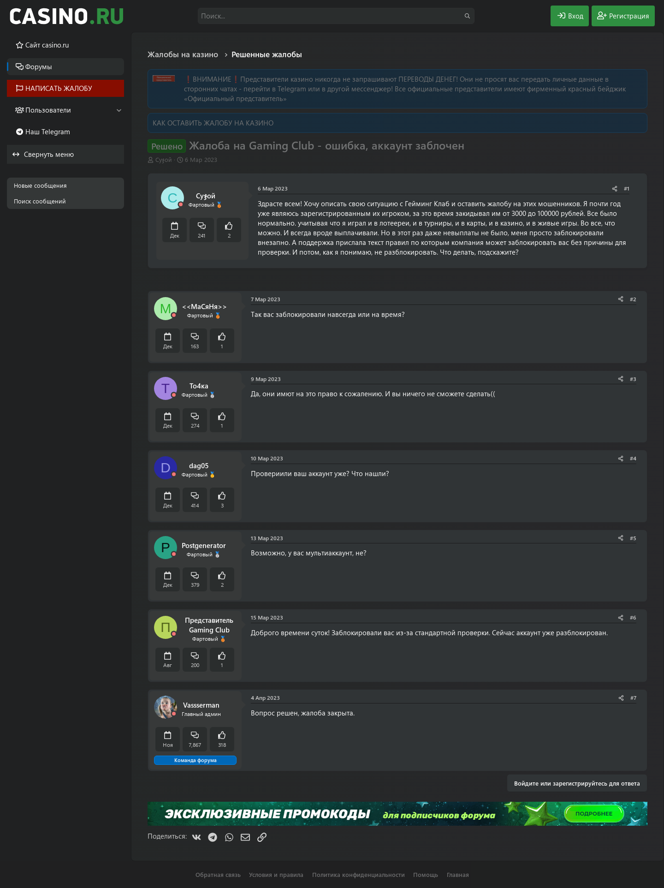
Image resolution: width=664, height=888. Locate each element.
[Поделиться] (615, 188)
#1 (626, 188)
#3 (633, 378)
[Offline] (181, 204)
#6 (633, 617)
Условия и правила (276, 874)
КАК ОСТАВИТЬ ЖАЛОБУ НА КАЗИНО (213, 122)
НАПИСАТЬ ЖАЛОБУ (58, 88)
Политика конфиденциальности (358, 874)
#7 (633, 697)
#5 (633, 538)
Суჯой (163, 159)
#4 (633, 458)
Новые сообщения (40, 185)
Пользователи (48, 109)
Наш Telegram (47, 131)
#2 (633, 299)
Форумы (38, 66)
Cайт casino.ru (47, 44)
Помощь (425, 874)
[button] (118, 110)
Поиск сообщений (40, 201)
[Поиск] (336, 16)
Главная (458, 874)
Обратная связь (218, 874)
